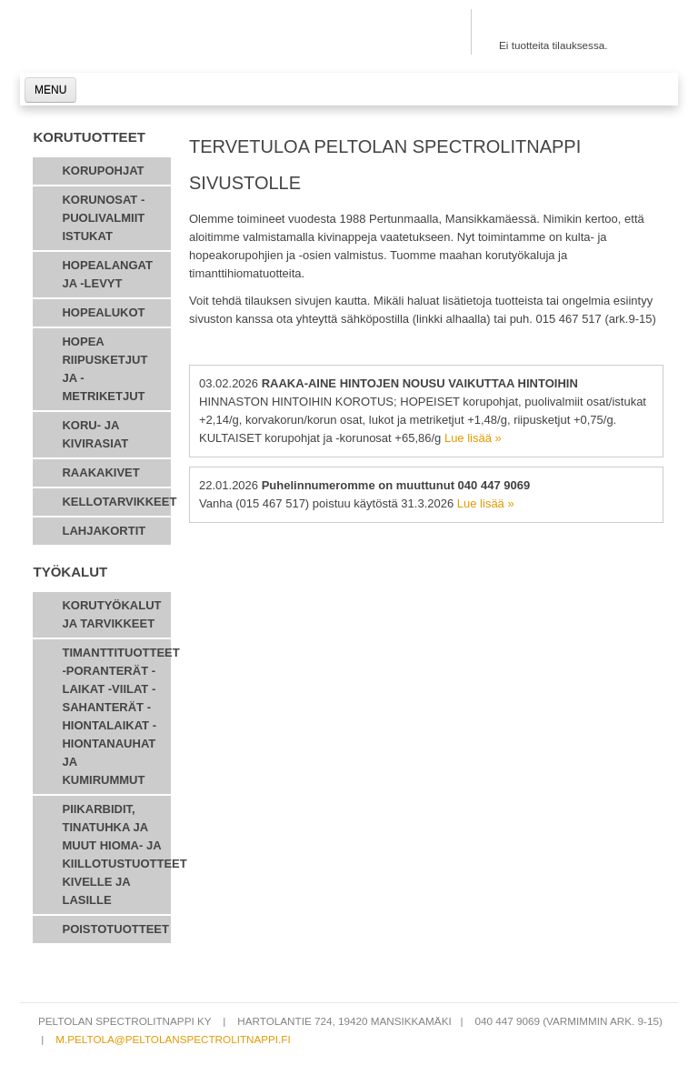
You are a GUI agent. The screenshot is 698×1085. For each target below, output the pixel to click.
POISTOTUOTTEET (115, 929)
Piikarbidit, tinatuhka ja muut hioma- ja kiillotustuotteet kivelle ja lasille (116, 854)
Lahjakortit (103, 530)
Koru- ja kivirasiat (95, 434)
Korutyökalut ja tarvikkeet (111, 614)
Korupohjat (103, 170)
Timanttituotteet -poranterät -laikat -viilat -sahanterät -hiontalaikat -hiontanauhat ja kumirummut (116, 716)
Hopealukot (103, 312)
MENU (50, 90)
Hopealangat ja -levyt (107, 274)
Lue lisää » (473, 438)
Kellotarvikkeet (116, 501)
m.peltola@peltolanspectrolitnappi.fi (172, 1039)
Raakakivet (100, 472)
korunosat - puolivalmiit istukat (103, 218)
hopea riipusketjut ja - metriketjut (104, 369)
